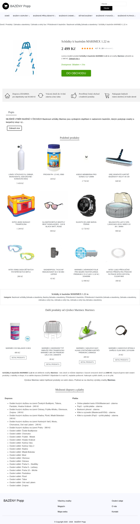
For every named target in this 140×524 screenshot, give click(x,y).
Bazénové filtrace (126, 16)
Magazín (61, 506)
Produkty (9, 24)
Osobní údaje (117, 501)
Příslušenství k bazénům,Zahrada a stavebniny (102, 297)
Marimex (121, 56)
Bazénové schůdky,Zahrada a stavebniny (82, 24)
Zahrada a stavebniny (22, 24)
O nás (114, 506)
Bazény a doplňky (20, 16)
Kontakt (115, 512)
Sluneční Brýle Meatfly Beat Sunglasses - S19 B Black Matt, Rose (53, 224)
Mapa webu (63, 512)
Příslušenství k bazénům (56, 24)
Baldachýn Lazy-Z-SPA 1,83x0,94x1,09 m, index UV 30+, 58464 (119, 224)
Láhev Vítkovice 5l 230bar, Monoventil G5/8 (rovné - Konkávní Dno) (21, 176)
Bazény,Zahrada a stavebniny (54, 297)
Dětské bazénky (85, 16)
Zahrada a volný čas (38, 24)
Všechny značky (64, 501)
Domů (7, 16)
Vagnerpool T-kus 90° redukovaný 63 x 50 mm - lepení (53, 272)
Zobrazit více (14, 128)
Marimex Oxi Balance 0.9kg (18, 348)
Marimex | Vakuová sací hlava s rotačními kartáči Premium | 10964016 (87, 350)
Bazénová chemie (66, 16)
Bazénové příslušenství (43, 16)
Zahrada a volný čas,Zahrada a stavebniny (86, 300)
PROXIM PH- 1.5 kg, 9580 (53, 174)
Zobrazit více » (74, 59)
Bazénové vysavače (104, 16)
